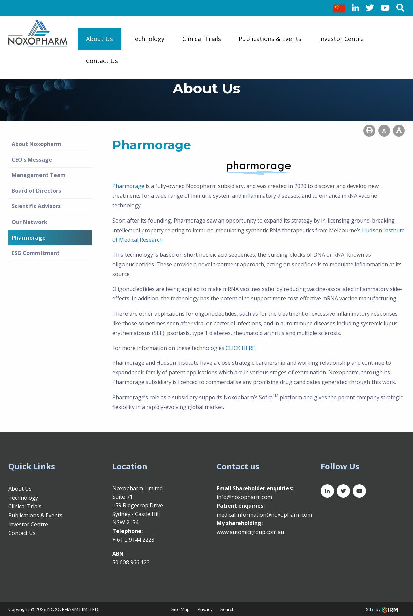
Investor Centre (341, 39)
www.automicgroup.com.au (250, 532)
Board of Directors (36, 190)
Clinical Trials (201, 39)
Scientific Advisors (36, 206)
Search (227, 609)
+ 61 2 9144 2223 (133, 539)
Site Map (180, 609)
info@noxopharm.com (244, 497)
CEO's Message (32, 159)
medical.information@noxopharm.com (264, 514)
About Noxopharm (36, 144)
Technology (147, 39)
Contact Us (102, 61)
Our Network (29, 222)
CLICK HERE (240, 348)
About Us (99, 39)
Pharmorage (29, 237)
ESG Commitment (36, 253)
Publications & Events (270, 39)
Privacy (205, 609)
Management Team (39, 175)
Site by (382, 609)
